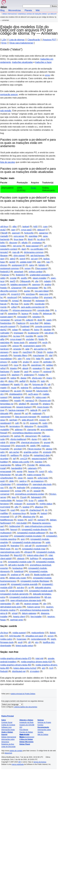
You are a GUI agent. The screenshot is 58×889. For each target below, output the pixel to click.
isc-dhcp (41, 239)
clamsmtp (31, 429)
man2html (27, 352)
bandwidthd (16, 468)
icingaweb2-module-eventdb (24, 584)
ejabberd (4, 400)
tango (15, 352)
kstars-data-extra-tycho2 (24, 668)
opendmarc (36, 365)
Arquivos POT (49, 40)
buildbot (4, 462)
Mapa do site (24, 734)
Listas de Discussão (8, 747)
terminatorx (14, 426)
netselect (36, 317)
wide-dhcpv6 (28, 420)
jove (2, 410)
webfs (33, 446)
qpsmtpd (4, 536)
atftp (2, 339)
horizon (19, 500)
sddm (2, 278)
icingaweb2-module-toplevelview (24, 597)
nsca (16, 365)
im (46, 510)
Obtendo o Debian (26, 720)
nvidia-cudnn (6, 639)
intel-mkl (40, 658)
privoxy (3, 362)
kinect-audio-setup (24, 645)
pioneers (4, 352)
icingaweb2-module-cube (20, 562)
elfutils (25, 242)
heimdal (4, 301)
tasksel (25, 226)
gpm (2, 259)
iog (16, 549)
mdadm (47, 281)
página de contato (16, 751)
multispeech (6, 533)
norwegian (5, 320)
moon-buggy (43, 407)
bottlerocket (14, 526)
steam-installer (39, 278)
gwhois (17, 436)
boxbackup (18, 568)
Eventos (40, 725)
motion (50, 352)
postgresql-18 (18, 265)
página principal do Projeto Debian (23, 694)
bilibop (18, 465)
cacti (26, 371)
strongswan (32, 288)
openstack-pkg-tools (42, 484)
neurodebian (6, 359)
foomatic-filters (20, 355)
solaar (15, 330)
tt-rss (31, 500)
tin (24, 423)
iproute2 (4, 252)
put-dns (20, 587)
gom (23, 539)
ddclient (4, 336)
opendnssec (6, 407)
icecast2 (4, 365)
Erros (4, 43)
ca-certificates (37, 249)
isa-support (42, 268)
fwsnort (13, 529)
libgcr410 (18, 555)
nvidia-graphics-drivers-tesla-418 (36, 662)
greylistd (18, 449)
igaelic (17, 384)
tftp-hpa (14, 304)
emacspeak (5, 471)
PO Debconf (52, 14)
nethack (26, 330)
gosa (2, 420)
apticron (22, 323)
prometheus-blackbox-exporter (27, 433)
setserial (33, 342)
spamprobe (5, 465)
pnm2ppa (30, 294)
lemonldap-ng (6, 404)
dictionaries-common (34, 252)
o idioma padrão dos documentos (25, 707)
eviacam (18, 504)
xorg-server (19, 236)
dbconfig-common (8, 291)
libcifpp (33, 381)
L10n (3, 40)
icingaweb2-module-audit (41, 591)
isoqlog (25, 507)
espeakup (37, 368)
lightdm (41, 265)
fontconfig (29, 233)
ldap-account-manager (25, 417)
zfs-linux (4, 633)
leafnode (21, 487)
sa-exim (17, 391)
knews (21, 520)
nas (48, 262)
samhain (13, 420)
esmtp (20, 471)
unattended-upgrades (40, 275)
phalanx (46, 404)
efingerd (28, 552)
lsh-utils (18, 475)
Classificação (34, 40)
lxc (1, 297)
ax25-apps (33, 394)
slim (2, 381)
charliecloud (35, 510)
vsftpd (14, 307)
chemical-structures (30, 442)
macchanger (39, 355)
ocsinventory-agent (32, 346)
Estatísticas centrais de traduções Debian (32, 14)
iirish (40, 352)
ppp (39, 262)
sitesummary (31, 436)
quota (26, 304)
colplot (41, 500)
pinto (2, 578)
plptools (20, 558)
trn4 (51, 668)
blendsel (27, 301)
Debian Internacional (9, 14)
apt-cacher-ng (40, 349)
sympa (18, 491)
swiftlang (14, 455)
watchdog (4, 342)
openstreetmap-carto (10, 552)
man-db (16, 252)
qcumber (4, 458)
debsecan (47, 313)
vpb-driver (49, 333)
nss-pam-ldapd (42, 291)
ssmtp (40, 336)
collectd (29, 320)
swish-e (22, 481)
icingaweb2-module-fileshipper (34, 581)
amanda (17, 349)
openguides (5, 604)
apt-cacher (14, 452)
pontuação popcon (9, 94)
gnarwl (3, 584)
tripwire (13, 368)
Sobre (3, 720)
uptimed (25, 326)
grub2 (3, 230)
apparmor (43, 233)
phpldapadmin (16, 394)
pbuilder (47, 330)
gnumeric (48, 297)
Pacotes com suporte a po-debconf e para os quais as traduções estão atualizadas (28, 170)
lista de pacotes (7, 162)
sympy (27, 268)
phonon (3, 265)
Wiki (38, 10)
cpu (2, 487)
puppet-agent (6, 317)
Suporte (4, 734)
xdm (20, 359)
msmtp (3, 307)
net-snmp (17, 246)
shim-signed (19, 255)
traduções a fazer (43, 62)
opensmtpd (5, 417)
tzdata (3, 246)
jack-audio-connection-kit (33, 307)
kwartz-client (19, 616)
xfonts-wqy (37, 378)
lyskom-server (33, 607)
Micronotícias (14, 10)
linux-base (18, 239)
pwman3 (41, 520)
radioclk (33, 410)
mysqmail (4, 516)
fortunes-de (37, 384)
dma (24, 365)
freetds (3, 288)
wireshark (18, 272)
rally (18, 604)
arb (43, 668)
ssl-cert (34, 259)
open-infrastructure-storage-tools (25, 600)
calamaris (32, 468)
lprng (2, 426)
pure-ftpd (34, 323)
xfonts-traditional (18, 439)
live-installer (36, 616)
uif (16, 516)
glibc (15, 226)
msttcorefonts (37, 633)
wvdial (14, 362)
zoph (24, 497)
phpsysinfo (21, 446)
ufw (36, 281)
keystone (4, 504)
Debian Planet (24, 744)
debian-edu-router (17, 578)
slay (26, 384)
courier (3, 346)
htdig (38, 359)
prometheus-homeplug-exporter (35, 610)
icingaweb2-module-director (35, 529)
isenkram (4, 349)
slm (44, 604)
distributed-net (19, 671)
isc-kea (16, 336)
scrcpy (51, 636)
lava (14, 497)
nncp (22, 510)
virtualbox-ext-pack (34, 636)
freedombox (6, 323)
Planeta (28, 10)
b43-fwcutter (15, 636)
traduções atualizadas (22, 62)
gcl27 (30, 520)
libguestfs (26, 281)
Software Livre (6, 727)
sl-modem (34, 671)
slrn (2, 394)
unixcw (15, 346)
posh (2, 481)
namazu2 (29, 400)
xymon (36, 371)
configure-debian (41, 388)
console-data (43, 310)
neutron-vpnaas (31, 604)
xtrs (36, 642)
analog (48, 284)
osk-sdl (28, 545)
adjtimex (19, 429)
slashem (16, 375)
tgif (14, 458)
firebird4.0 (5, 272)
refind (3, 368)
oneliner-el (16, 575)
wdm (2, 452)
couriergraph (42, 545)
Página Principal (7, 716)
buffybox (34, 558)
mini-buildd (21, 523)
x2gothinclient (6, 478)
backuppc (4, 371)
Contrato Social (6, 722)
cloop (20, 478)
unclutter (30, 339)
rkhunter (4, 310)
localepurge (33, 333)
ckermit (17, 413)
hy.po (33, 188)
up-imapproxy (37, 481)
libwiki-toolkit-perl (42, 575)
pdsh (45, 439)
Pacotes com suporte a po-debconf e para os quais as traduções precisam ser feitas (28, 199)
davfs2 (3, 330)
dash (23, 249)
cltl (29, 642)
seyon (36, 362)
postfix (24, 278)
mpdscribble (6, 500)
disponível (8, 753)
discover (13, 242)
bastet (17, 371)
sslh (17, 423)
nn (28, 491)
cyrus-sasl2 (26, 230)
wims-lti (3, 613)
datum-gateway (29, 613)
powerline (12, 313)
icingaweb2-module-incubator (28, 536)
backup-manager (16, 410)
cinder (32, 465)
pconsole (31, 504)
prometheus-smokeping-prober (29, 494)
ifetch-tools (5, 549)
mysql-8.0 (15, 294)
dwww (23, 378)
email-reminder (16, 591)
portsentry (5, 436)
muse (13, 388)
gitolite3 (22, 404)
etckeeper (40, 301)
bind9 (4, 233)
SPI (19, 762)
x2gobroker (5, 484)
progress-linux (19, 513)
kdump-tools (42, 391)
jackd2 (12, 262)
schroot (17, 320)
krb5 (35, 226)
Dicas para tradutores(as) (21, 43)
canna (3, 375)
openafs (4, 355)
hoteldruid (18, 571)
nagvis (30, 478)
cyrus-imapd (16, 339)
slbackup (39, 507)
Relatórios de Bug (7, 744)
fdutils (41, 339)
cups (45, 226)
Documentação (43, 727)
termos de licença (40, 762)
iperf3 (12, 281)
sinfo (27, 575)
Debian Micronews (26, 742)
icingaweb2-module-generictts (14, 594)
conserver (5, 494)
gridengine (29, 375)
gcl (26, 413)
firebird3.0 (20, 275)
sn (29, 587)
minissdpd (22, 317)
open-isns (43, 294)
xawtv (49, 320)
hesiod (29, 391)
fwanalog (15, 545)
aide (27, 349)
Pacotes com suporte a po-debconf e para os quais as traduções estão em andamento (28, 143)
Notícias (41, 720)
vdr (49, 384)
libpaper (4, 255)
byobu (36, 313)
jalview (49, 449)
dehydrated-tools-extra (11, 607)
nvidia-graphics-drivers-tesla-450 (15, 665)
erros (47, 75)
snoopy (42, 420)
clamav (5, 275)
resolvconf (12, 297)
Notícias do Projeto (44, 722)
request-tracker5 (39, 458)
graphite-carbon (31, 452)
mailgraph (37, 413)
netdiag (49, 365)
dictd (39, 320)
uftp (16, 507)
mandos (38, 462)
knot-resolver (35, 449)
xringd (15, 613)
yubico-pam (41, 397)
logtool (44, 513)
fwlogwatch (36, 497)
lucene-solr (45, 400)
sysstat (13, 278)
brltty (2, 242)
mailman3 (4, 391)
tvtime (12, 442)
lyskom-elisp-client (35, 555)
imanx (49, 378)
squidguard (5, 423)
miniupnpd (5, 446)
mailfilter (4, 513)
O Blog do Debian (26, 739)
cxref (44, 410)
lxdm (43, 381)
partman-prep (16, 620)
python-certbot (35, 272)
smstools (47, 452)
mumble (29, 336)
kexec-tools (19, 342)
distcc (11, 381)
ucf (45, 246)
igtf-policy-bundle (16, 565)
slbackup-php (29, 516)
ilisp (51, 533)
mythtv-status (46, 504)
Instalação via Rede (26, 722)
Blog (2, 10)
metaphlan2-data (42, 455)
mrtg (28, 359)
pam (13, 230)
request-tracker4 (24, 407)
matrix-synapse (34, 475)
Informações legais (8, 730)
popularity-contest (8, 249)
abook (25, 368)
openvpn (36, 284)
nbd (51, 355)
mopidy (17, 400)
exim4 (22, 259)
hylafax (41, 375)
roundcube (40, 304)
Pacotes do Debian (26, 732)
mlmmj (28, 397)
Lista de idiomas (17, 40)
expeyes (34, 423)
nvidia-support (19, 633)
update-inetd (26, 262)
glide (11, 481)
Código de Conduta (8, 725)
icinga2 (15, 301)
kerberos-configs (30, 297)
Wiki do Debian (43, 734)
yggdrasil (45, 417)
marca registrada (18, 764)
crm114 (23, 458)
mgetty (3, 388)
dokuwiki (4, 413)
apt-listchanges (37, 255)
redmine (24, 388)
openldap (33, 236)
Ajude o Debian (7, 732)
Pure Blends (23, 730)
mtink (2, 442)
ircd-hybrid (5, 507)
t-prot (41, 471)
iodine (13, 378)
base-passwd (32, 246)
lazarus (24, 313)
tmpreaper (18, 333)
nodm (45, 423)
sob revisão (5, 110)
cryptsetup (37, 242)
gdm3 (12, 259)
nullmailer (4, 333)
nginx (31, 265)
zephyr (3, 294)
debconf (41, 230)
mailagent (4, 384)
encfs (44, 342)
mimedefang (22, 484)
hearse (31, 471)
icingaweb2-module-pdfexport (31, 533)
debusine (28, 426)
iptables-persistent (19, 284)
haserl (3, 510)
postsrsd (47, 371)
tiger (48, 368)
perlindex (47, 362)
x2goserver (16, 288)
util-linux (4, 226)
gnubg (26, 362)
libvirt (30, 239)
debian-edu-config (20, 462)
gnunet (47, 442)
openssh (16, 233)
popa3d (37, 491)
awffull (22, 381)
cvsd (12, 510)
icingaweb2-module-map (33, 549)
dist (11, 487)
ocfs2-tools (43, 478)
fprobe (33, 513)
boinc (36, 330)
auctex (27, 291)
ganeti (3, 378)
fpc (45, 288)
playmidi (34, 404)
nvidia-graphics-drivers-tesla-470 (15, 658)
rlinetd (3, 455)
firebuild (4, 671)
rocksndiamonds (38, 639)
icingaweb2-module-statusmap (26, 542)
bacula (3, 304)
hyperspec (22, 639)
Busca (21, 737)
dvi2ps (26, 455)
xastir (47, 359)
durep (34, 439)
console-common (43, 326)
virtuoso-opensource (22, 310)
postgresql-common (9, 268)
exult (20, 642)
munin (3, 284)
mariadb (4, 236)
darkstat (16, 397)
